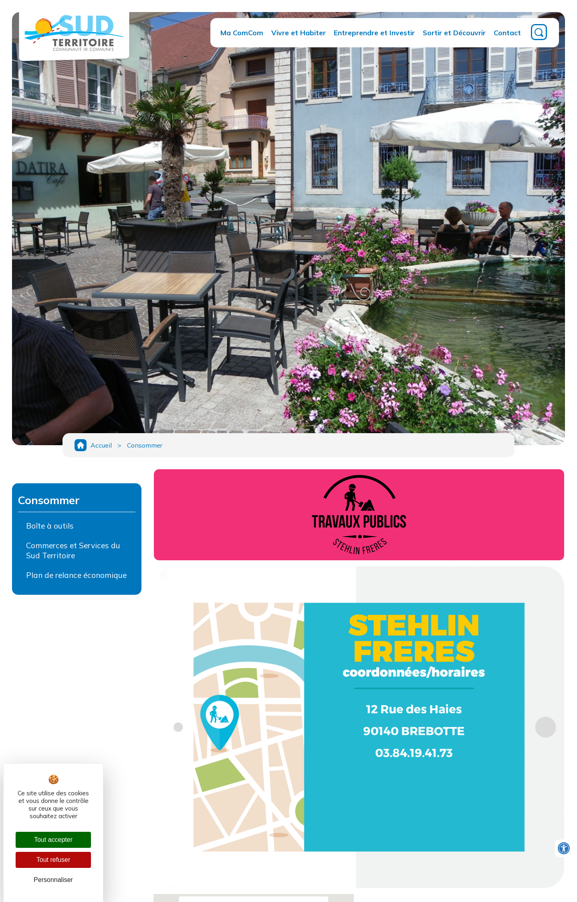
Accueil (101, 445)
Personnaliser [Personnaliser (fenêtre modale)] (53, 879)
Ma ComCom (241, 32)
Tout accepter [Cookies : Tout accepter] (53, 839)
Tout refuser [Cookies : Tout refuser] (53, 859)
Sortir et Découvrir (454, 32)
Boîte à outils (50, 526)
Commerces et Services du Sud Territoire (73, 550)
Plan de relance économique (76, 575)
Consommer (144, 445)
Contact (507, 32)
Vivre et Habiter (298, 32)
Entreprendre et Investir (374, 32)
